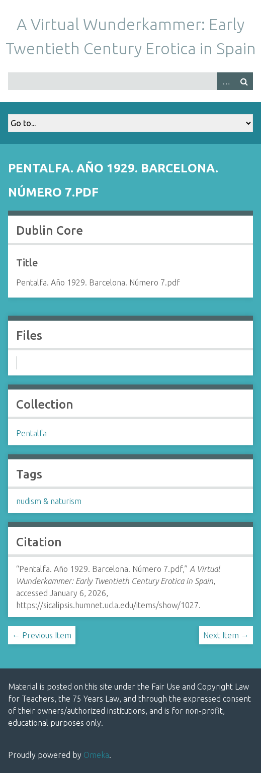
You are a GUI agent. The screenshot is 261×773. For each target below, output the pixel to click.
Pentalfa (31, 433)
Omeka (96, 754)
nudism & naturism (48, 501)
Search (244, 81)
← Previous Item (41, 635)
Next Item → (226, 635)
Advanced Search (226, 81)
